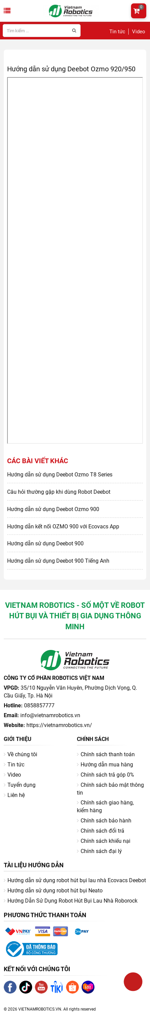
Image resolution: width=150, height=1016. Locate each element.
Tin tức (117, 32)
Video (138, 32)
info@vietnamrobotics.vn (50, 715)
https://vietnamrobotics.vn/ (59, 725)
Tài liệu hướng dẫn (34, 865)
